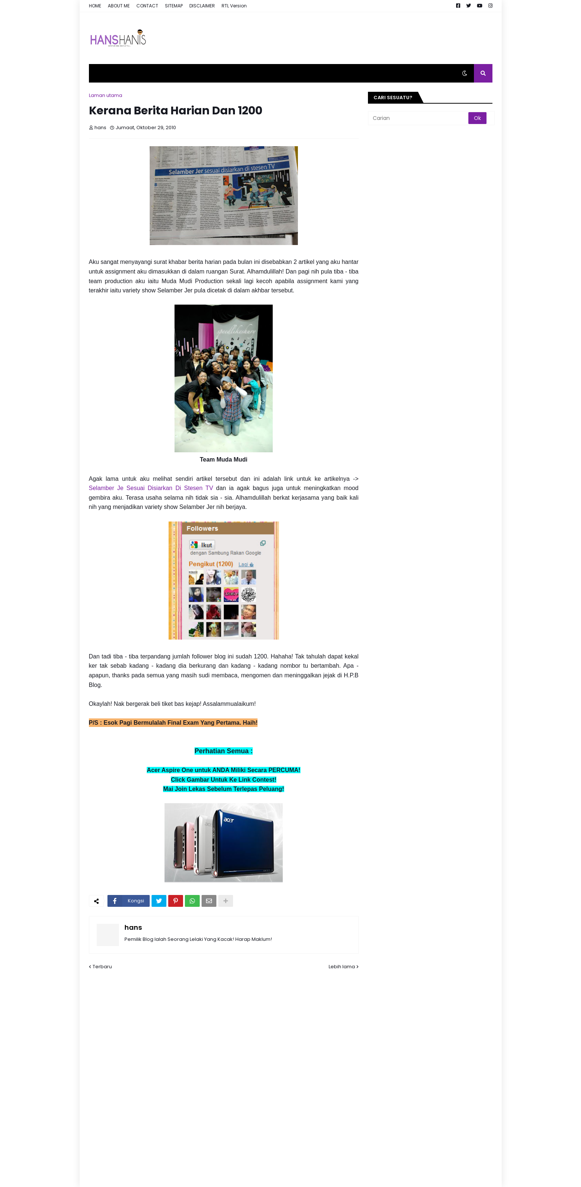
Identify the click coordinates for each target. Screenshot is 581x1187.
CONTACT (147, 6)
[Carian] (419, 118)
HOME (95, 6)
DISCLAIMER (202, 6)
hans (133, 927)
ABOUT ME (119, 6)
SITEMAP (174, 6)
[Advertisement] (357, 38)
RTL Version (234, 6)
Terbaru (102, 966)
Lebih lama (342, 966)
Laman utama (105, 95)
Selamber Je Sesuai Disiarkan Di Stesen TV (151, 488)
